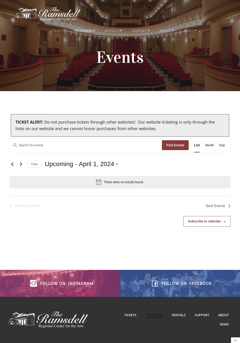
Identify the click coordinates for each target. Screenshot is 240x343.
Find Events (175, 145)
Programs (85, 30)
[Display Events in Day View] (222, 145)
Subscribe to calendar (204, 221)
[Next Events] (21, 164)
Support (141, 30)
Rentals (114, 30)
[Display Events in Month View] (209, 145)
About (167, 30)
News (190, 30)
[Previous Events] (12, 164)
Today (34, 164)
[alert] (120, 182)
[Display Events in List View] (197, 145)
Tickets (58, 30)
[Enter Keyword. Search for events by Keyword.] (86, 145)
